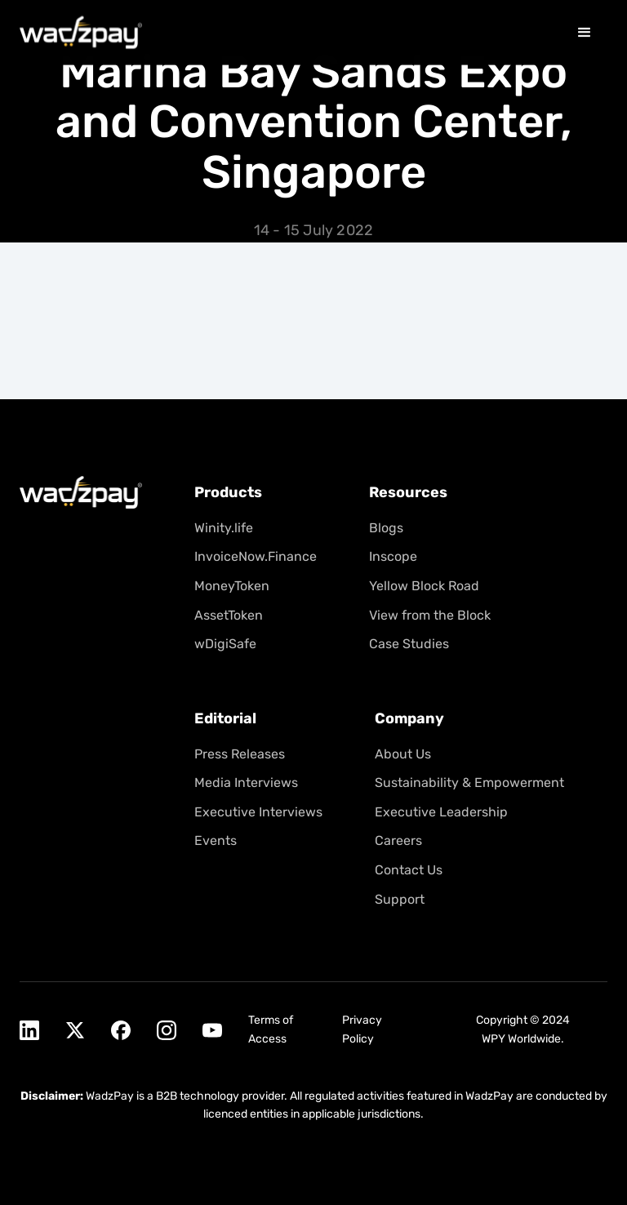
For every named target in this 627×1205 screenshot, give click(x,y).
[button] (584, 31)
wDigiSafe (225, 643)
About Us (403, 753)
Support (400, 898)
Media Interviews (246, 782)
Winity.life (223, 528)
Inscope (393, 556)
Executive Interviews (258, 812)
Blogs (386, 528)
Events (215, 840)
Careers (398, 840)
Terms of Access (270, 1029)
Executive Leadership (441, 812)
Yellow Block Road (424, 586)
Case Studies (409, 643)
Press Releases (239, 753)
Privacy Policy (362, 1029)
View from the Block (430, 614)
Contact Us (408, 870)
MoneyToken (231, 586)
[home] (81, 31)
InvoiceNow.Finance (255, 556)
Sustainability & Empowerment (469, 782)
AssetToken (228, 614)
